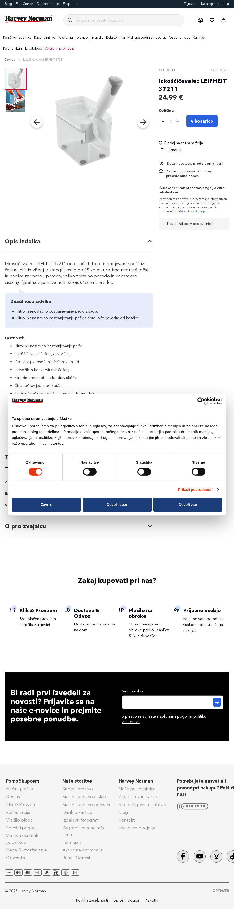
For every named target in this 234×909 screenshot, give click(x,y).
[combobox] (127, 20)
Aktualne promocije (82, 850)
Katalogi (207, 4)
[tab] (79, 241)
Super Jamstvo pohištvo (87, 804)
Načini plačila (19, 789)
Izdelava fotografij (81, 820)
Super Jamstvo (77, 789)
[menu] (117, 43)
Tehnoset (71, 842)
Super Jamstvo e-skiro (85, 796)
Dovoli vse (188, 504)
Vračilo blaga (19, 820)
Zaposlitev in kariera (139, 796)
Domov (10, 59)
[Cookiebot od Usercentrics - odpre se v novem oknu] (201, 400)
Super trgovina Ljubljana (144, 804)
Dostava (14, 796)
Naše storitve (77, 781)
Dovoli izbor (117, 504)
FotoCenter (24, 4)
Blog (123, 812)
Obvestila (15, 857)
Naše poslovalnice (137, 789)
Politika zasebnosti (92, 900)
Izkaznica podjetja (137, 827)
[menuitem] (9, 37)
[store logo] (29, 19)
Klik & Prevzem (21, 804)
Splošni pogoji (20, 827)
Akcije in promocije (60, 48)
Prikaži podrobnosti (195, 489)
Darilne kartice (48, 4)
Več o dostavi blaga (192, 211)
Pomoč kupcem (22, 781)
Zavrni (46, 504)
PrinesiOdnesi (76, 857)
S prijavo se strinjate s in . (164, 719)
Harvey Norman (136, 781)
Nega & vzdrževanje (26, 850)
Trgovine (190, 4)
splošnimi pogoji (174, 716)
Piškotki (151, 900)
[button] (200, 20)
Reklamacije (18, 812)
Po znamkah (12, 48)
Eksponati (70, 4)
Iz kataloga (33, 48)
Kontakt (223, 4)
